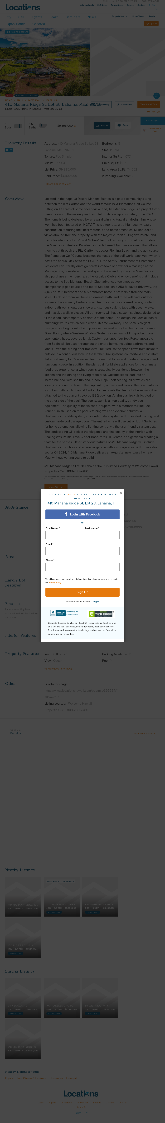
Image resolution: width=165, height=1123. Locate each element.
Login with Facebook (82, 514)
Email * (49, 544)
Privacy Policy (55, 582)
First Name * (52, 528)
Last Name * (92, 528)
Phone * (49, 560)
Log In (96, 601)
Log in (71, 494)
